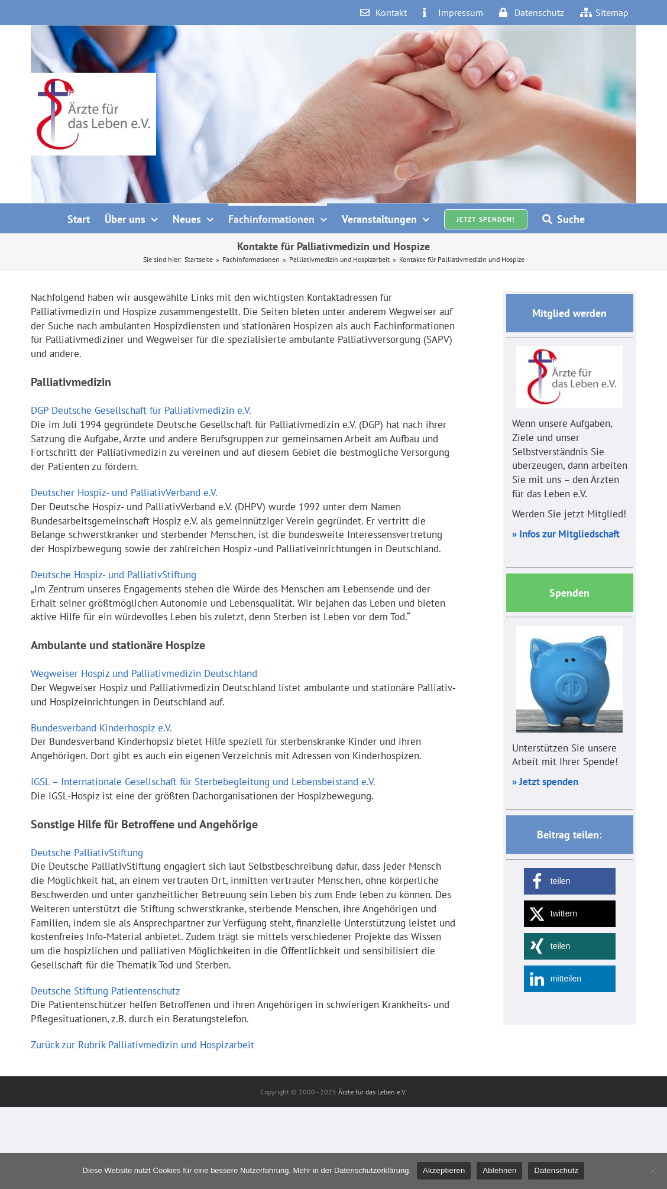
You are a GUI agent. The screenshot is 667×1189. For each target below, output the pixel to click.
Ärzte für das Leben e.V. (372, 1091)
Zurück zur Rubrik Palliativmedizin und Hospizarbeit (142, 1044)
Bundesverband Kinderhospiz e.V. (101, 727)
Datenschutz (556, 1170)
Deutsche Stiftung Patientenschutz (105, 990)
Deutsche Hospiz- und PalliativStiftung (113, 574)
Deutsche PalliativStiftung (87, 852)
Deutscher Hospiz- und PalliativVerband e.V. (124, 492)
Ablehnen (499, 1170)
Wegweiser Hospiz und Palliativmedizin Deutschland (144, 673)
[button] (570, 881)
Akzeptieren (444, 1170)
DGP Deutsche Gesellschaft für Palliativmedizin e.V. (141, 410)
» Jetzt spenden (545, 781)
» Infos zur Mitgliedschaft (566, 533)
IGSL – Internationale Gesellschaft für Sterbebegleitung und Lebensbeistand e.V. (203, 781)
